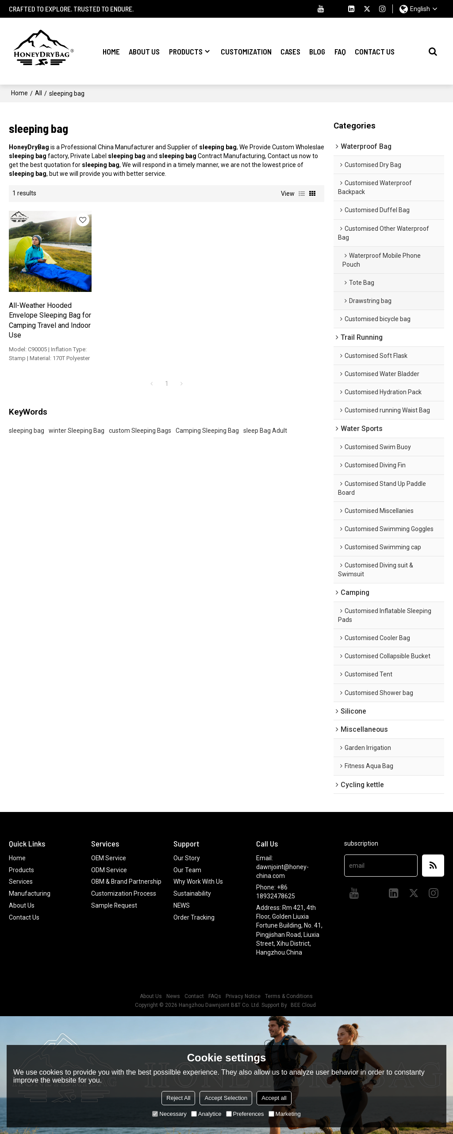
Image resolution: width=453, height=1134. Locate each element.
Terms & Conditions (289, 996)
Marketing (285, 1114)
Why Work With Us (198, 881)
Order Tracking (194, 916)
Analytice (206, 1114)
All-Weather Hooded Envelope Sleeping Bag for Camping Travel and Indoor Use (45, 310)
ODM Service (109, 869)
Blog (317, 51)
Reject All (178, 1098)
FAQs (214, 996)
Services (21, 881)
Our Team (187, 869)
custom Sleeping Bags (140, 419)
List (301, 193)
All (38, 93)
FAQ (340, 51)
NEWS (181, 904)
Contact (194, 996)
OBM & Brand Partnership (109, 885)
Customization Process (123, 901)
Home (111, 51)
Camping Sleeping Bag (207, 419)
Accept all (273, 1098)
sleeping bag (26, 419)
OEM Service (109, 858)
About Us (144, 51)
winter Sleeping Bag (76, 419)
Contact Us (375, 51)
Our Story (186, 858)
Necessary (169, 1114)
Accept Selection (225, 1098)
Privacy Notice (243, 996)
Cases (290, 51)
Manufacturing (29, 893)
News (173, 996)
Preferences (245, 1114)
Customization (246, 51)
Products (186, 51)
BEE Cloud (303, 1005)
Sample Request (114, 913)
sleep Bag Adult (265, 419)
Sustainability (192, 893)
